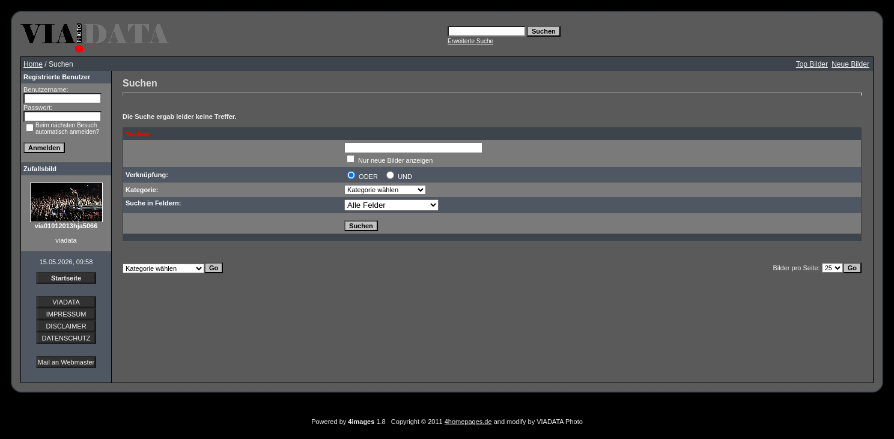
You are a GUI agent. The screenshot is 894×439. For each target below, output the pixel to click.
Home (33, 64)
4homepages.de (468, 421)
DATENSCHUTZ (65, 338)
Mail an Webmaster (66, 362)
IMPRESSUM (66, 314)
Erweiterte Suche (470, 41)
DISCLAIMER (66, 326)
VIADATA (65, 302)
